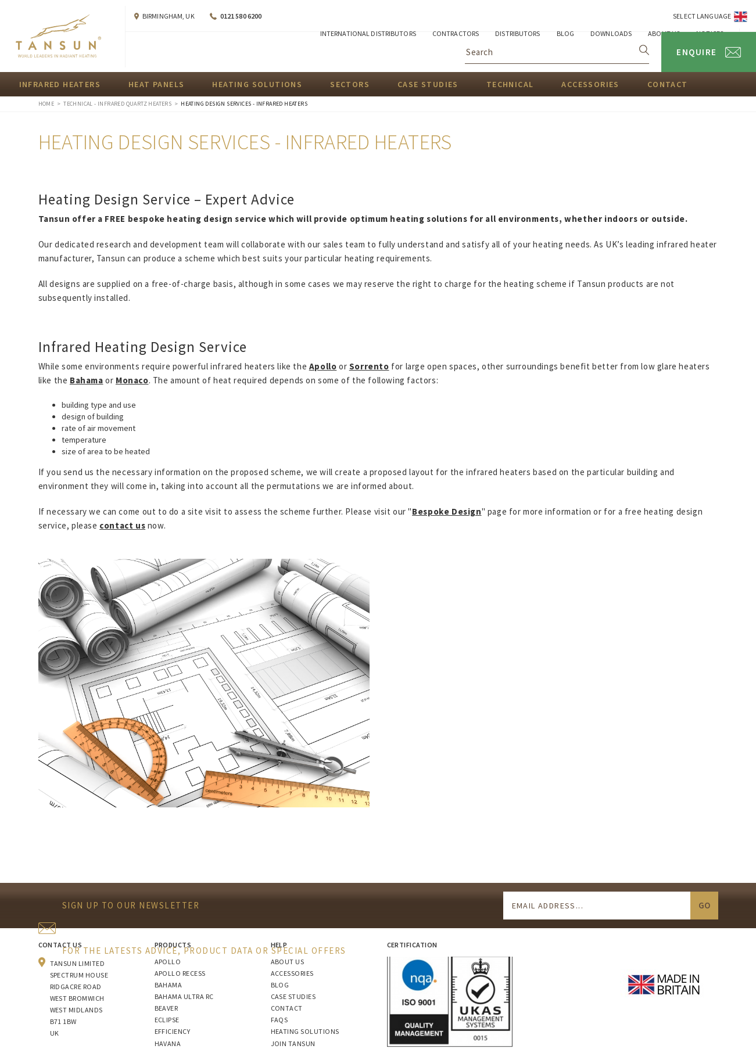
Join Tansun (293, 1043)
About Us (287, 961)
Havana (168, 1043)
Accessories (590, 84)
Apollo (168, 961)
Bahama (168, 984)
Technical (510, 84)
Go (704, 905)
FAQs (279, 1019)
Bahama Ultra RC (184, 996)
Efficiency (173, 1031)
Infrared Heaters (60, 84)
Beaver (166, 1008)
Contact (667, 84)
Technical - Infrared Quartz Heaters (117, 103)
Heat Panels (156, 84)
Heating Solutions (257, 84)
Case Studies (427, 84)
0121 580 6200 (241, 16)
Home (46, 103)
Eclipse (167, 1019)
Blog (280, 984)
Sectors (350, 84)
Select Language (702, 16)
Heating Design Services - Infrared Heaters (244, 103)
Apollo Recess (180, 973)
